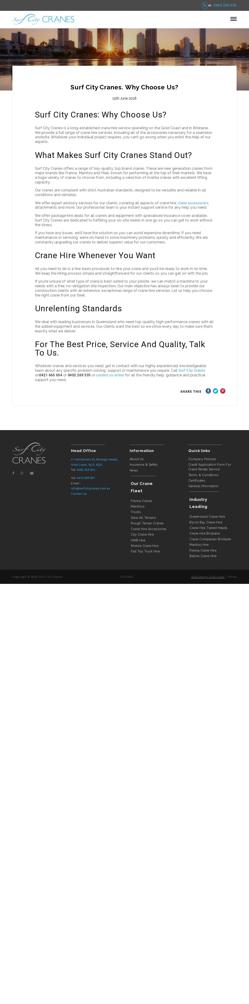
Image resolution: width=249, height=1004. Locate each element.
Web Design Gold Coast (208, 577)
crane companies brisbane (210, 539)
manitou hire (199, 544)
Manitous (138, 506)
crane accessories (193, 203)
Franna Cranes (141, 501)
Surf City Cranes (192, 370)
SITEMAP (126, 577)
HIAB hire (138, 540)
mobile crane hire (144, 546)
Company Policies (202, 459)
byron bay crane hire (205, 522)
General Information (203, 486)
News (134, 470)
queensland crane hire (207, 516)
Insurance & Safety (144, 464)
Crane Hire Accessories (148, 529)
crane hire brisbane (204, 533)
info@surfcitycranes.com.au (90, 488)
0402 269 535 (225, 5)
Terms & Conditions (203, 475)
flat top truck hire (145, 551)
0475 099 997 (86, 478)
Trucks (136, 512)
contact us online (110, 375)
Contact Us (79, 493)
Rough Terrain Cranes (147, 523)
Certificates (196, 480)
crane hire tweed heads (208, 528)
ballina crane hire (202, 556)
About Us (137, 459)
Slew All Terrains (143, 517)
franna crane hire (202, 550)
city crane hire (142, 534)
